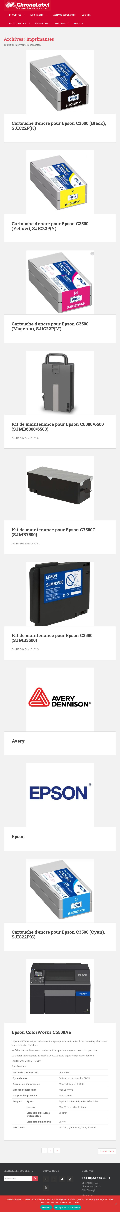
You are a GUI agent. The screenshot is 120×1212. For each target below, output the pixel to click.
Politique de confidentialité (67, 1207)
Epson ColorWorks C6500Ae (41, 1032)
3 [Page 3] (57, 1150)
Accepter (46, 1207)
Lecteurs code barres (63, 15)
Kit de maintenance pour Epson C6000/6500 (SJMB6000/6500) (58, 426)
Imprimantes (36, 15)
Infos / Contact (17, 23)
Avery (18, 741)
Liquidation (41, 23)
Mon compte (61, 23)
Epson (18, 836)
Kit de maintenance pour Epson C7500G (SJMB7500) (53, 532)
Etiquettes (15, 15)
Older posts (107, 1151)
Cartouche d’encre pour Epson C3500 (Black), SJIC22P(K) (59, 125)
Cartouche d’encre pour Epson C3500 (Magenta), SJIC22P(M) (50, 326)
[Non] (116, 1203)
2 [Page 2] (50, 1150)
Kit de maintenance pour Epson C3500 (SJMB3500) (52, 637)
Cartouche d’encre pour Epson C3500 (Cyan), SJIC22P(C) (58, 934)
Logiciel (86, 15)
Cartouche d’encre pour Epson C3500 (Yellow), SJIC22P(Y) (50, 226)
